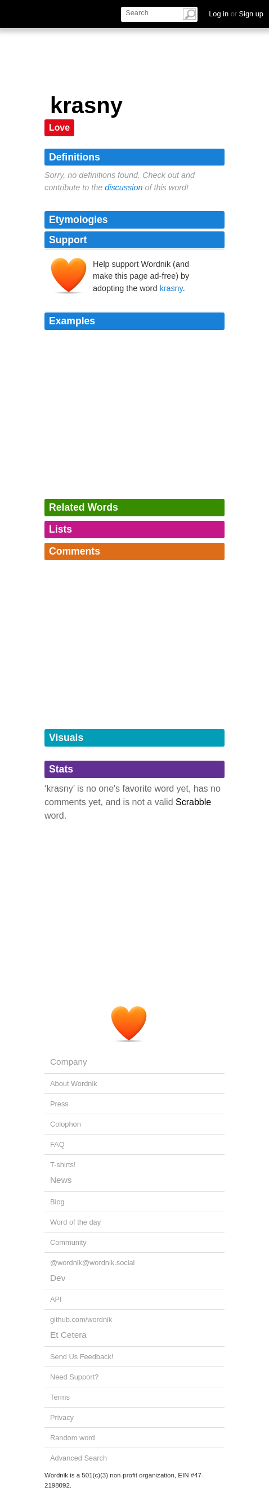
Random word (72, 1438)
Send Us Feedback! (81, 1356)
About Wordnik (73, 1083)
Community (68, 1242)
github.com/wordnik (81, 1319)
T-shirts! (63, 1164)
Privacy (62, 1417)
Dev (57, 1278)
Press (59, 1104)
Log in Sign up (236, 14)
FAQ (57, 1144)
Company (68, 1061)
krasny (170, 288)
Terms (60, 1397)
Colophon (65, 1124)
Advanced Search (78, 1458)
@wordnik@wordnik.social (92, 1262)
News (60, 1180)
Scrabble (193, 802)
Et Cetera (68, 1334)
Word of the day (75, 1222)
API (56, 1299)
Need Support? (74, 1377)
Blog (57, 1202)
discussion (123, 187)
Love (59, 127)
